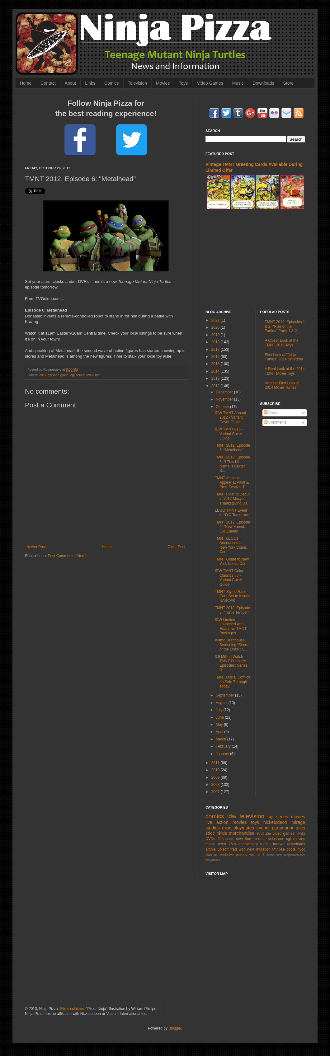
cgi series (77, 375)
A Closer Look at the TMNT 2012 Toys (282, 342)
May (220, 724)
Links (90, 83)
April (220, 732)
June (220, 717)
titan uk (211, 855)
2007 (216, 792)
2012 (216, 386)
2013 (216, 378)
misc (226, 827)
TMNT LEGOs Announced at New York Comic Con (231, 545)
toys (255, 822)
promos (241, 855)
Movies (163, 83)
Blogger (174, 1028)
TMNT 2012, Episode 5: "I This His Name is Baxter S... (232, 464)
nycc (301, 849)
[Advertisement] (255, 260)
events (262, 827)
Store (288, 83)
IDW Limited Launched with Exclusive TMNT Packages (231, 626)
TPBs (300, 833)
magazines (212, 859)
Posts (271, 413)
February (224, 746)
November (225, 399)
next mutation (259, 849)
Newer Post (36, 547)
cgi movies (295, 839)
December (225, 392)
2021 (216, 320)
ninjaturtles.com (294, 855)
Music (238, 83)
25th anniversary (243, 844)
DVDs (210, 839)
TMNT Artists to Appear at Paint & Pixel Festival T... (232, 482)
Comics (111, 83)
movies (298, 816)
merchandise (241, 833)
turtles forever (272, 844)
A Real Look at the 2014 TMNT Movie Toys (285, 371)
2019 (216, 335)
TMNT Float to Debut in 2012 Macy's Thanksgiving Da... (232, 498)
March (221, 739)
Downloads (263, 83)
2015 (216, 364)
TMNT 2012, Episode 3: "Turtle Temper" (232, 610)
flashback (225, 839)
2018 (216, 342)
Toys (183, 83)
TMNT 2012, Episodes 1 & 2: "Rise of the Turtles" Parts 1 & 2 (285, 326)
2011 (216, 763)
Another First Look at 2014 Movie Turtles (282, 385)
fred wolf (237, 849)
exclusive (226, 855)
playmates (243, 827)
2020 (216, 327)
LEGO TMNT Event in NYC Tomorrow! (232, 512)
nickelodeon (275, 822)
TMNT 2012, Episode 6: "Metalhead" (232, 447)
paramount (282, 827)
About (70, 83)
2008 (216, 784)
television (94, 375)
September (225, 695)
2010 (216, 770)
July (220, 710)
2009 (216, 777)
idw (231, 816)
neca (222, 844)
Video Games (210, 83)
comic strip (274, 855)
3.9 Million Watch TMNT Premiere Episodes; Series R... (231, 663)
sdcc (210, 833)
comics (214, 816)
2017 (216, 349)
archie (210, 849)
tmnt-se (278, 849)
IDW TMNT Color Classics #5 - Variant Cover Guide (229, 577)
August (222, 703)
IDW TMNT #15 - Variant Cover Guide (229, 433)
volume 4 (256, 855)
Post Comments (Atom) (67, 556)
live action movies (226, 822)
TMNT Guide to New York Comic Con (232, 561)
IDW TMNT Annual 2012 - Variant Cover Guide (230, 417)
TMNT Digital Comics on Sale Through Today (232, 681)
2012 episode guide (53, 375)
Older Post (176, 547)
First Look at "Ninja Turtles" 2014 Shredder (284, 357)
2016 (216, 356)
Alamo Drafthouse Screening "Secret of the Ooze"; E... (232, 644)
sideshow (276, 839)
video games (284, 833)
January (223, 754)
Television (137, 83)
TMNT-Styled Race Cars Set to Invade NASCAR (232, 596)
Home (25, 83)
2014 (216, 371)
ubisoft (223, 849)
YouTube (263, 833)
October (223, 407)
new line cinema (251, 839)
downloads (296, 844)
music (210, 844)
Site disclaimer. (72, 1009)
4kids (221, 833)
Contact (47, 83)
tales (300, 827)
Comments (275, 422)
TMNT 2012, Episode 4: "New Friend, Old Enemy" (232, 526)
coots (291, 849)
